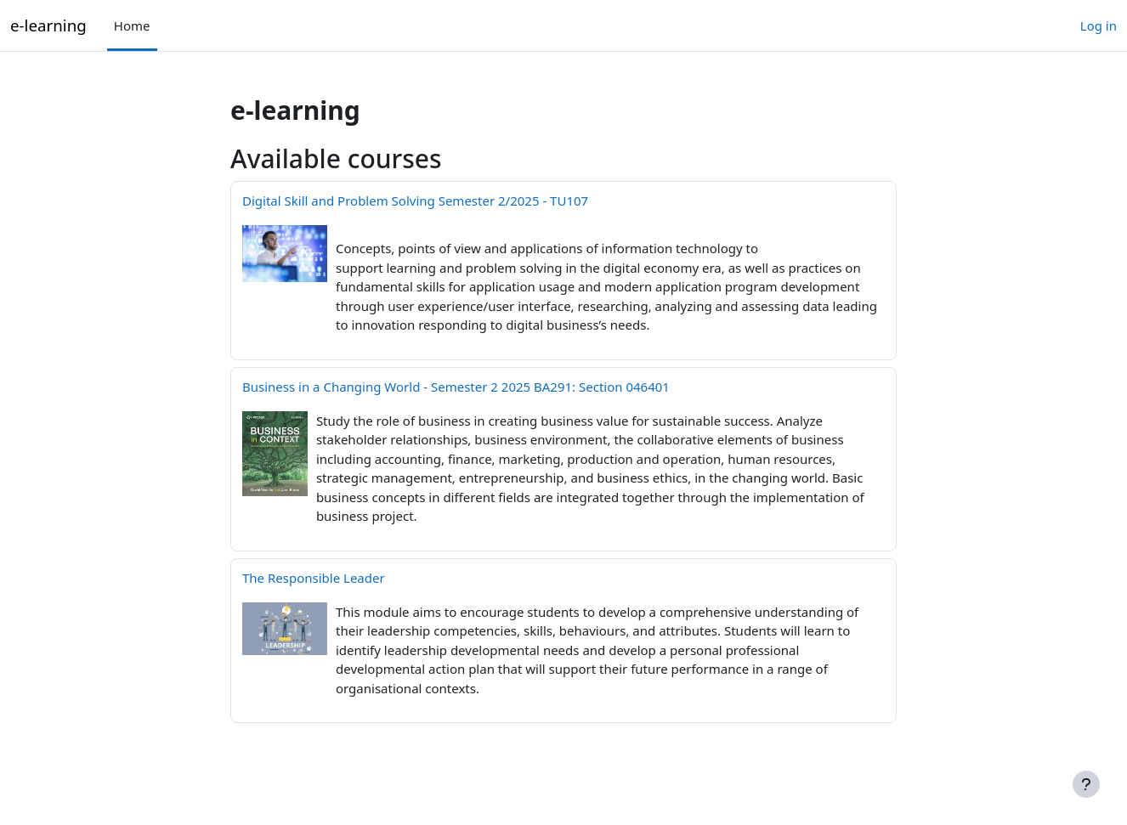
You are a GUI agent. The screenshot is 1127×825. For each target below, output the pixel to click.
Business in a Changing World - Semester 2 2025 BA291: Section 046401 (456, 386)
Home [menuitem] (132, 25)
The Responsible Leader (313, 577)
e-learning (48, 25)
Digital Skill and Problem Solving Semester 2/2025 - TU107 (415, 200)
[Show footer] (1086, 784)
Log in (1098, 25)
